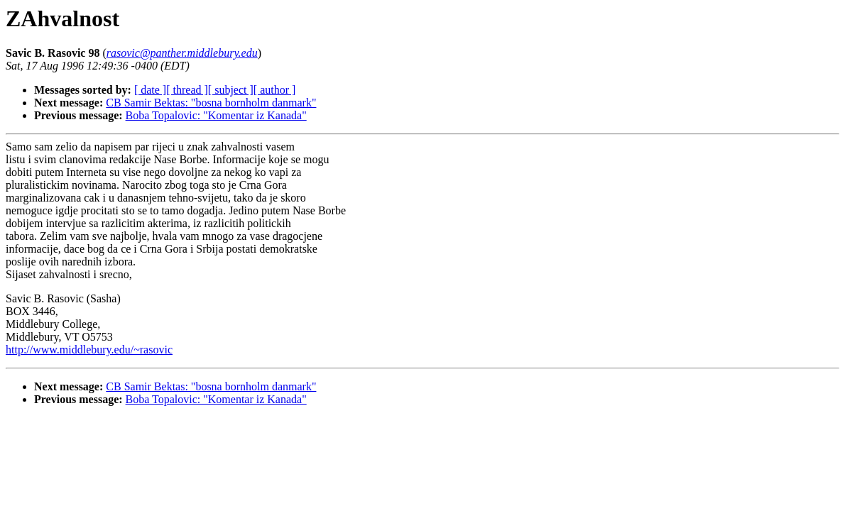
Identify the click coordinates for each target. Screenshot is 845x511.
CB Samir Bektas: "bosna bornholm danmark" (211, 103)
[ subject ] (231, 90)
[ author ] (275, 90)
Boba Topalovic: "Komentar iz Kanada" (216, 115)
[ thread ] (187, 90)
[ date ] (150, 90)
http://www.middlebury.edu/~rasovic (89, 350)
